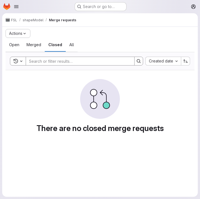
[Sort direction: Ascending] (185, 61)
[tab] (14, 45)
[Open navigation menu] (16, 6)
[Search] (77, 61)
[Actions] (18, 33)
